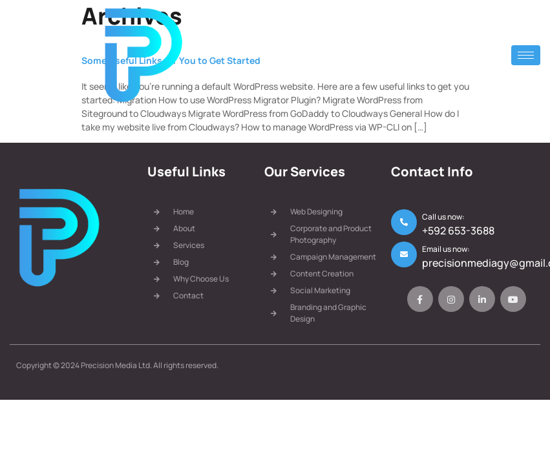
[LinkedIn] (482, 299)
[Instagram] (451, 299)
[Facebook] (420, 299)
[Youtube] (513, 299)
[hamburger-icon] (525, 55)
